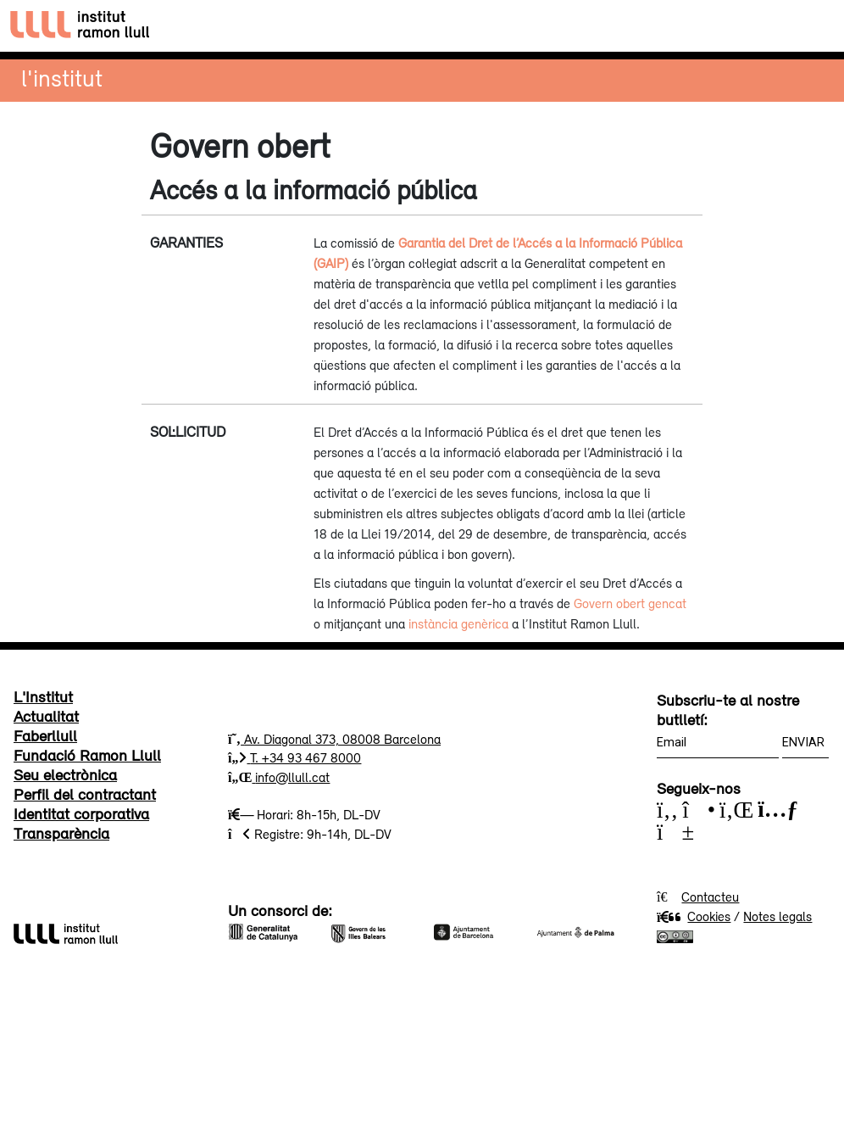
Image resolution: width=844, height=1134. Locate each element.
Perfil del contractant (85, 794)
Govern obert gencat (630, 603)
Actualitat (46, 716)
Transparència (61, 833)
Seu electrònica (65, 774)
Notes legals (777, 916)
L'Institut (43, 696)
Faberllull (45, 735)
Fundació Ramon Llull (87, 755)
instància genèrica (458, 623)
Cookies (693, 916)
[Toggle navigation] (815, 26)
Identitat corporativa (81, 813)
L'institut (62, 78)
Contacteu (710, 896)
